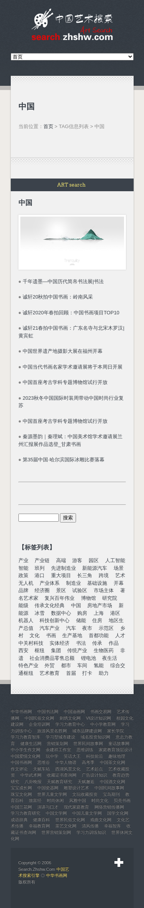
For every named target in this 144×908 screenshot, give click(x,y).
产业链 (42, 560)
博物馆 (88, 598)
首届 (71, 673)
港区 (115, 613)
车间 (82, 665)
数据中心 (61, 613)
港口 (40, 575)
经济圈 (42, 590)
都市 (66, 665)
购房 (82, 613)
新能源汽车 (94, 568)
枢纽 (40, 650)
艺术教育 (50, 673)
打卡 (87, 673)
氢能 (99, 665)
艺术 (120, 575)
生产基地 (72, 635)
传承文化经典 (50, 605)
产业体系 (50, 583)
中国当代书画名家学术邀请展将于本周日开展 (72, 367)
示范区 (106, 628)
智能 (23, 568)
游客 (77, 560)
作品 (114, 643)
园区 (94, 560)
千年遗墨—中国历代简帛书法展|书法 (63, 281)
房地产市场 (99, 605)
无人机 (25, 583)
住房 (97, 620)
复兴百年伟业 (59, 598)
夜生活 (109, 658)
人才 (120, 635)
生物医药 (104, 650)
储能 (81, 620)
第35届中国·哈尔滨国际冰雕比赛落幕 (63, 459)
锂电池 (88, 658)
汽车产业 (50, 628)
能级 (23, 605)
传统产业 (77, 650)
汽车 (71, 628)
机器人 (25, 620)
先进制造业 (63, 568)
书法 (81, 643)
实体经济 (60, 643)
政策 (23, 575)
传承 (97, 643)
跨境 (104, 575)
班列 (40, 568)
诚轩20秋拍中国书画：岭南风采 (58, 297)
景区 (61, 590)
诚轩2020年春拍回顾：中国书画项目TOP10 (71, 312)
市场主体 (104, 590)
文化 (35, 635)
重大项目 (61, 575)
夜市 (87, 628)
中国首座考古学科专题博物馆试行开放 (65, 382)
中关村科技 (30, 643)
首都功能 (99, 635)
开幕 (119, 583)
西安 (23, 650)
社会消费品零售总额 (52, 658)
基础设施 (97, 583)
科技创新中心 (55, 620)
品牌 (23, 590)
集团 (56, 650)
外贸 (50, 665)
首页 (48, 126)
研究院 (109, 598)
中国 (76, 605)
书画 (51, 635)
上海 (99, 613)
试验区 (79, 590)
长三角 (84, 575)
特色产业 (28, 665)
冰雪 (40, 613)
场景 (119, 568)
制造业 (73, 583)
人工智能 (115, 560)
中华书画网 (56, 875)
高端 (61, 560)
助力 (104, 673)
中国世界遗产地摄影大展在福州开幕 (63, 351)
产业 (23, 560)
